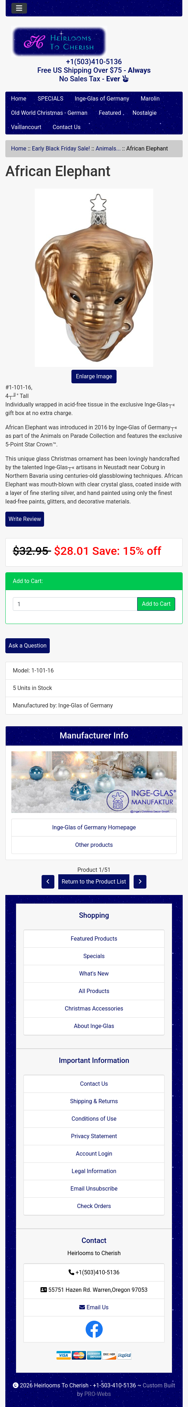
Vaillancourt (26, 127)
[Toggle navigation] (19, 8)
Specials (93, 956)
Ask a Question (28, 645)
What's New (94, 973)
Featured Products (94, 938)
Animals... (108, 148)
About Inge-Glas (94, 1026)
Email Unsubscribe (93, 1188)
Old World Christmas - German (49, 112)
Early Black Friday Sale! (61, 148)
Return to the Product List (93, 881)
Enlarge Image (94, 376)
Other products (94, 844)
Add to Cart (156, 603)
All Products (94, 991)
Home (18, 98)
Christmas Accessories (94, 1008)
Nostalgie (145, 112)
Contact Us (67, 127)
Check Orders (94, 1206)
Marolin (150, 98)
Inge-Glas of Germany (102, 98)
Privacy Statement (94, 1136)
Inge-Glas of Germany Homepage (94, 827)
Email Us (93, 1307)
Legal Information (94, 1171)
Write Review (25, 519)
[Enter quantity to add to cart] (75, 604)
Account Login (94, 1153)
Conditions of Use (93, 1118)
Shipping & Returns (94, 1101)
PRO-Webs (97, 1394)
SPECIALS (50, 98)
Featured (110, 112)
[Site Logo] (94, 41)
